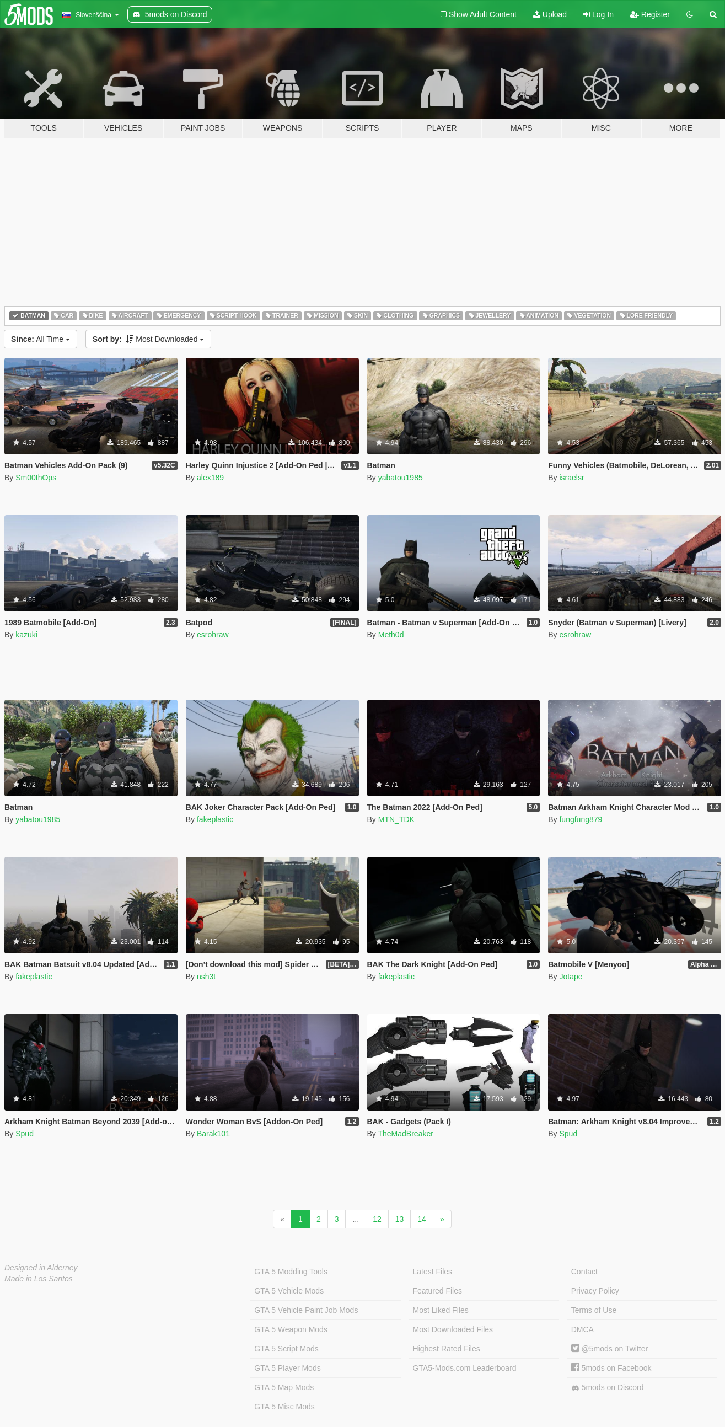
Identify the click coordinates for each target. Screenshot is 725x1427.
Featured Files (437, 1290)
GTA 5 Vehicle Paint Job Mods (306, 1310)
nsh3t (206, 976)
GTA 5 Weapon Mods (290, 1329)
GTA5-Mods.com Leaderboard (465, 1368)
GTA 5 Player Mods (287, 1368)
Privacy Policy (595, 1290)
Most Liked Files (441, 1310)
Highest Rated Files (446, 1348)
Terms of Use (593, 1310)
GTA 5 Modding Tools (290, 1271)
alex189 (210, 477)
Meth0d (391, 634)
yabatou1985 (400, 477)
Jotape (570, 976)
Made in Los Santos (38, 1278)
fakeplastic (215, 819)
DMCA (582, 1329)
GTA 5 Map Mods (284, 1387)
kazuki (26, 634)
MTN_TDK (396, 819)
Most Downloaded (149, 339)
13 (399, 1219)
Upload (550, 14)
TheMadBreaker (405, 1133)
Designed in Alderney (41, 1267)
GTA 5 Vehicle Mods (289, 1290)
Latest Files (433, 1271)
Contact (584, 1271)
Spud (24, 1133)
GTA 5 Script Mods (286, 1348)
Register (650, 14)
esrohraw (213, 634)
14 (421, 1219)
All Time (40, 339)
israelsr (571, 477)
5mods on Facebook (611, 1368)
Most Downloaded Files (453, 1329)
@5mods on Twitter (609, 1349)
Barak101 (213, 1133)
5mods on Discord (607, 1387)
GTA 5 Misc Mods (284, 1406)
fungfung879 (580, 819)
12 (377, 1219)
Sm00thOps (35, 477)
